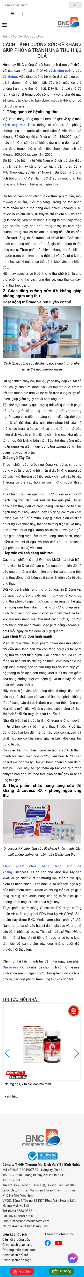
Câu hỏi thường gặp (16, 1240)
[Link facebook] (50, 1242)
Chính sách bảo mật (16, 1260)
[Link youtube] (60, 1242)
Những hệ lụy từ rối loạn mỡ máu (28, 1084)
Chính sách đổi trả (15, 1255)
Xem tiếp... (12, 1096)
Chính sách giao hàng (17, 1245)
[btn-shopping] (12, 14)
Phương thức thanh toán (19, 1250)
